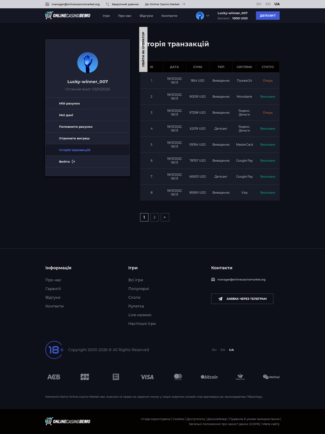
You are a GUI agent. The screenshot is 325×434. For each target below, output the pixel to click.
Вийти (79, 163)
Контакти (169, 16)
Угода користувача (155, 419)
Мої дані (66, 115)
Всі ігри (135, 280)
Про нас (124, 16)
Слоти (134, 297)
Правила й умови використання (254, 419)
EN (268, 4)
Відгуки (146, 16)
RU (259, 4)
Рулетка (136, 306)
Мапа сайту (271, 424)
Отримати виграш (74, 138)
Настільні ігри (142, 323)
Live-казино (140, 315)
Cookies (178, 419)
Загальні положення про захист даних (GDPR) (224, 424)
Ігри (106, 16)
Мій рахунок (69, 103)
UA (277, 4)
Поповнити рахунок (76, 127)
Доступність (196, 419)
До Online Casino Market (165, 4)
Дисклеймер (217, 419)
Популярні (138, 288)
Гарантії (53, 288)
